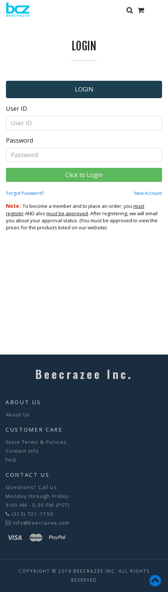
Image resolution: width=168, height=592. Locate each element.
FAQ (11, 459)
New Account (148, 193)
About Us (18, 414)
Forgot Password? (25, 193)
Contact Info (22, 451)
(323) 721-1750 (32, 513)
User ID (16, 108)
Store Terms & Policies (36, 442)
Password (19, 140)
